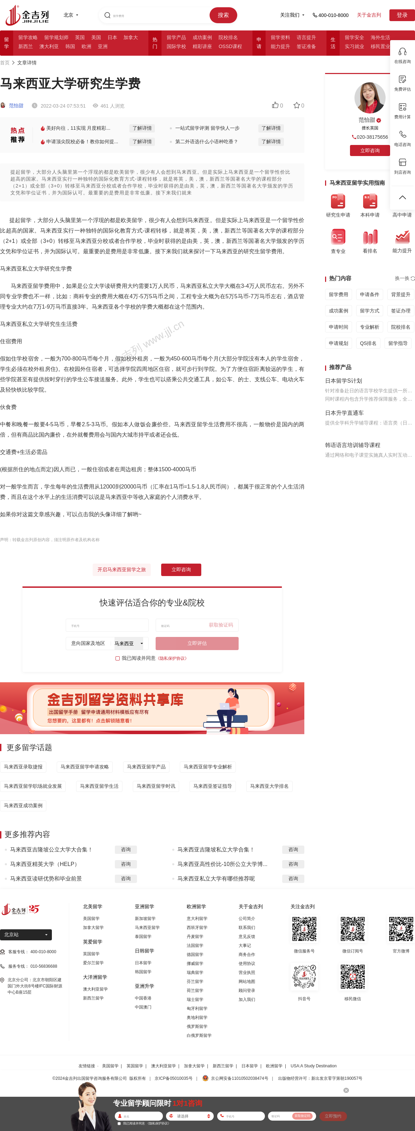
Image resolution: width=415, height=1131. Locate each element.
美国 (96, 37)
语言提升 (306, 37)
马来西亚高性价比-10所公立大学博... (222, 864)
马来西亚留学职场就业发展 (33, 786)
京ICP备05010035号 (173, 1078)
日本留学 (143, 962)
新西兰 (25, 46)
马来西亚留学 (147, 927)
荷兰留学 (195, 990)
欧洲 (86, 46)
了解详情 (142, 128)
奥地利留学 (197, 1017)
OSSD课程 (230, 46)
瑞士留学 (195, 999)
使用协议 (247, 963)
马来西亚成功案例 (23, 805)
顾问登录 (247, 990)
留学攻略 (28, 37)
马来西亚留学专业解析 (208, 766)
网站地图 (247, 981)
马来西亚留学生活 (99, 786)
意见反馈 (247, 936)
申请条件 (369, 294)
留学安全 (354, 37)
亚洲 (103, 46)
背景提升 (401, 294)
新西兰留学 (93, 998)
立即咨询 (181, 569)
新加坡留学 (145, 918)
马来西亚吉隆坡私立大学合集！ (216, 849)
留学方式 (369, 310)
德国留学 (195, 954)
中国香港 (143, 998)
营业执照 (247, 972)
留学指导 (398, 343)
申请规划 (338, 343)
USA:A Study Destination (314, 1066)
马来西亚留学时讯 (156, 786)
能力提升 (280, 46)
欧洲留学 (274, 1066)
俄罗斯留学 (197, 1026)
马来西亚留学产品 (146, 766)
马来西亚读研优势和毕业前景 (46, 879)
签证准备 (306, 46)
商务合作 (247, 954)
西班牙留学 (197, 927)
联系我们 (247, 927)
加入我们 (247, 999)
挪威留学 (195, 963)
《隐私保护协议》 (172, 658)
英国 (80, 37)
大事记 (245, 945)
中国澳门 (143, 1007)
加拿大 (130, 37)
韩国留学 (143, 971)
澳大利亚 (49, 46)
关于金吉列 (369, 15)
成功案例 (202, 37)
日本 (112, 37)
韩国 (70, 46)
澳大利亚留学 (95, 989)
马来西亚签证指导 (212, 786)
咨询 (126, 849)
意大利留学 (197, 918)
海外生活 (380, 37)
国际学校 (176, 46)
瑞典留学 (195, 972)
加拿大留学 (93, 927)
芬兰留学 (195, 981)
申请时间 (338, 327)
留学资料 (280, 37)
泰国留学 (143, 936)
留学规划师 (56, 37)
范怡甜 (12, 105)
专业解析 (369, 327)
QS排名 (368, 343)
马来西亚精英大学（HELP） (45, 864)
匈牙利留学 (197, 1008)
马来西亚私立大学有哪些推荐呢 (216, 879)
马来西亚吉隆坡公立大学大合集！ (51, 849)
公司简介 (247, 918)
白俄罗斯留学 (199, 1035)
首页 (5, 62)
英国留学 (91, 953)
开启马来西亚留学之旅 (122, 569)
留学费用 (338, 294)
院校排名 (228, 37)
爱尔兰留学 (93, 962)
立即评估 (197, 643)
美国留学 (91, 918)
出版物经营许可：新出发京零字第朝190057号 (320, 1078)
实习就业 (354, 46)
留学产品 (176, 37)
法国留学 (195, 945)
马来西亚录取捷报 (23, 766)
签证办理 (401, 310)
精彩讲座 (202, 46)
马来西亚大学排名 (269, 786)
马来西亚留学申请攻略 (85, 766)
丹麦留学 (195, 936)
